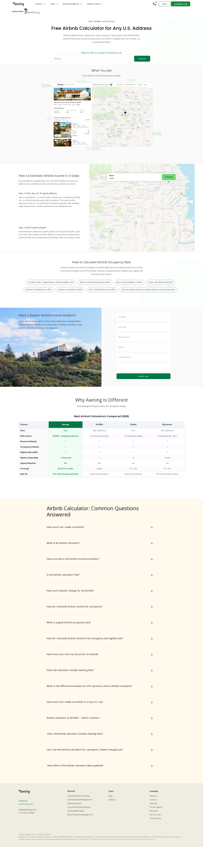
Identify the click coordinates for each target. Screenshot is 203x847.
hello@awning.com (27, 809)
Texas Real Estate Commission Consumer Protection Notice (135, 839)
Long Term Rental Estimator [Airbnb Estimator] (79, 807)
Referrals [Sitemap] (154, 811)
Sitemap (153, 803)
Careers (153, 800)
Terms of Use (155, 815)
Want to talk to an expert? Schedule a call (101, 52)
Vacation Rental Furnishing (78, 796)
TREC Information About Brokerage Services (100, 839)
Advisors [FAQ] (112, 800)
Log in (164, 4)
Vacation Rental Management (79, 800)
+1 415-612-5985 (26, 813)
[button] (40, 4)
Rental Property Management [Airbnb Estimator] (79, 815)
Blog (110, 796)
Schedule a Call (180, 4)
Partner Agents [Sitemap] (156, 807)
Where (58, 58)
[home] (18, 4)
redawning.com (26, 804)
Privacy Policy (155, 818)
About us (153, 796)
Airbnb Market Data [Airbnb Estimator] (75, 811)
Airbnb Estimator (74, 803)
